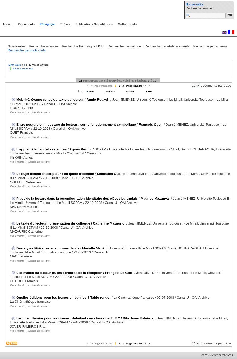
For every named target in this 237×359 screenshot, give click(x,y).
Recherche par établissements (167, 46)
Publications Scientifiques (94, 24)
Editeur (110, 91)
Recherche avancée (44, 46)
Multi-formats (127, 24)
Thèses (65, 24)
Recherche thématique (124, 46)
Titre (149, 91)
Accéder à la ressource (39, 112)
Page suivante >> (136, 85)
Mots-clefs (15, 64)
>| (149, 85)
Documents (26, 24)
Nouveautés (194, 4)
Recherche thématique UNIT (83, 46)
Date (92, 91)
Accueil (8, 24)
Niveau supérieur (23, 68)
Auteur (130, 91)
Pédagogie (47, 24)
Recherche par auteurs (210, 46)
